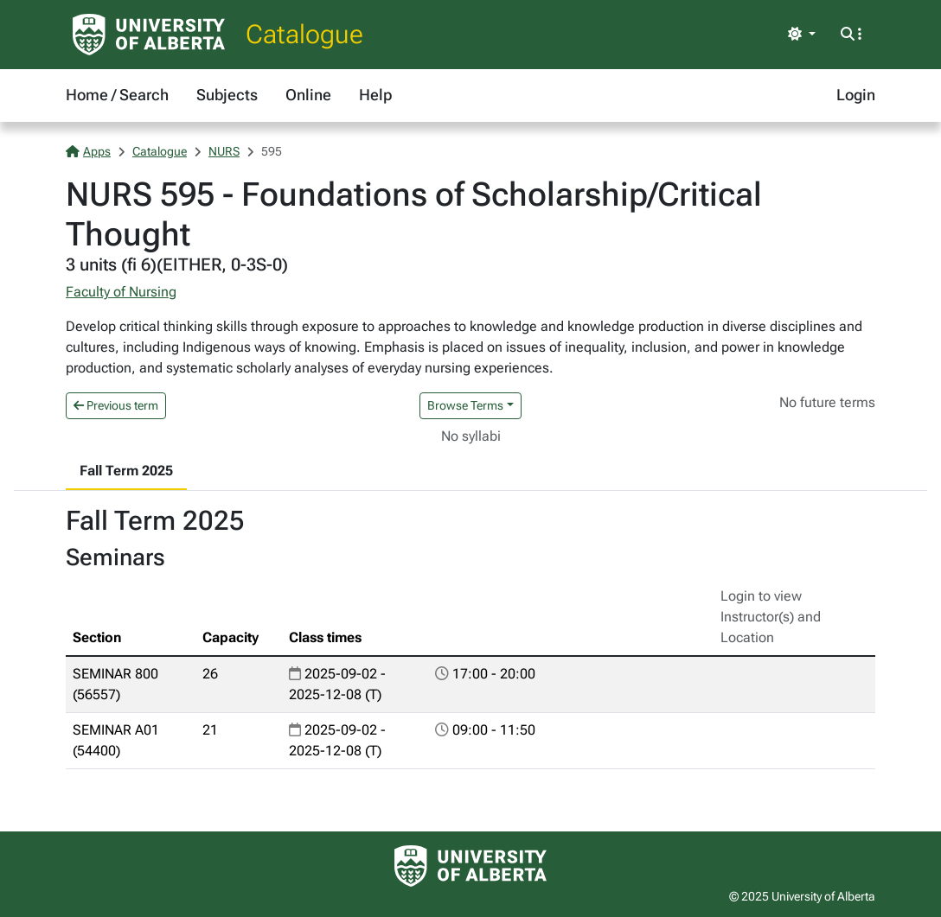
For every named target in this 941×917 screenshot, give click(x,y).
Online (308, 95)
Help (375, 95)
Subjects (227, 95)
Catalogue (304, 34)
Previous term (116, 405)
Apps (88, 151)
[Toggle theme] (802, 34)
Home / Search (117, 95)
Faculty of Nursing (121, 291)
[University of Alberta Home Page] (149, 34)
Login (855, 95)
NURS (224, 151)
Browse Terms (465, 405)
